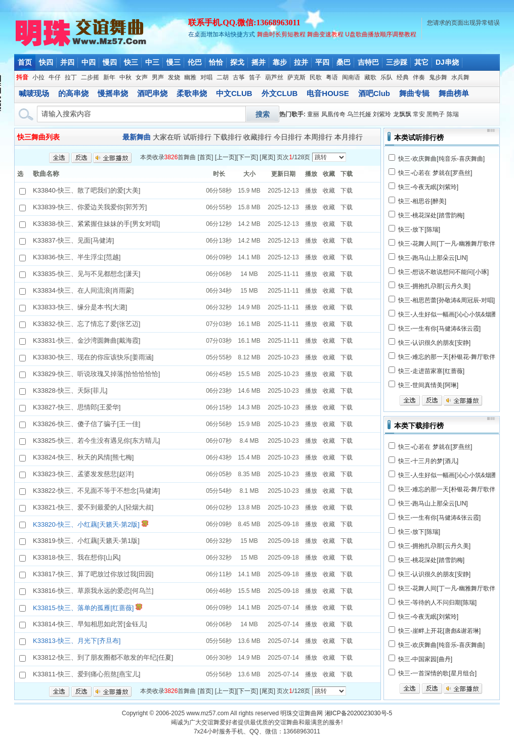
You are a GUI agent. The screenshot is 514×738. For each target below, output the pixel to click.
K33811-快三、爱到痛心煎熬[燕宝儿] (86, 674)
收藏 (329, 190)
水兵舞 (460, 77)
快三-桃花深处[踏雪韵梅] (431, 215)
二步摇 (90, 77)
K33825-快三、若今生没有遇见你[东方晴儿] (96, 440)
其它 (421, 62)
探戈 (237, 62)
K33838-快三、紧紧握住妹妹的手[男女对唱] (96, 223)
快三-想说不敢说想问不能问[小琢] (443, 271)
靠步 (280, 62)
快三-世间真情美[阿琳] (428, 385)
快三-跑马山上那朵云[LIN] (432, 257)
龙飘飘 (402, 114)
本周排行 (318, 137)
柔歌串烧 (192, 93)
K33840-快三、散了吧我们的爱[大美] (86, 190)
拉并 (301, 62)
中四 (88, 62)
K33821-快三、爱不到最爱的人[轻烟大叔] (93, 507)
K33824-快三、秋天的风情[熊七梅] (83, 457)
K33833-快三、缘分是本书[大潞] (80, 307)
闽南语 (351, 77)
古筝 (239, 77)
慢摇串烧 (113, 93)
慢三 (173, 62)
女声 (142, 77)
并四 (67, 62)
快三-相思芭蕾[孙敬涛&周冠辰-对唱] (446, 300)
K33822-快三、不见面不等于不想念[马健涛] (96, 490)
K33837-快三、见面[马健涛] (73, 240)
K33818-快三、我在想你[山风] (76, 557)
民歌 (316, 77)
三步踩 (396, 62)
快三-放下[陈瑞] (419, 229)
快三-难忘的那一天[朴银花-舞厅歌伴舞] (450, 356)
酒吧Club (374, 93)
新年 (109, 77)
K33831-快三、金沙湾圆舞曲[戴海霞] (86, 340)
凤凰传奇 (333, 114)
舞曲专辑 (414, 93)
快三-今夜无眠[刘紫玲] (428, 187)
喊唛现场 (34, 93)
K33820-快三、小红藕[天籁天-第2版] (86, 524)
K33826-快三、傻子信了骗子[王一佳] (86, 424)
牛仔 (55, 77)
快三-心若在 (414, 172)
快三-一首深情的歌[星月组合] (437, 673)
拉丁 (71, 77)
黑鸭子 (435, 114)
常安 (419, 114)
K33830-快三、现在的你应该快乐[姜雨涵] (93, 357)
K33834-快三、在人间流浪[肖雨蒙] (83, 290)
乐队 (386, 77)
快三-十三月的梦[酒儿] (428, 461)
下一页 (247, 157)
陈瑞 (453, 114)
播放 (311, 190)
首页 (25, 62)
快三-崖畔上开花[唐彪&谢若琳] (439, 630)
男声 (158, 77)
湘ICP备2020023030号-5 (358, 713)
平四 (322, 62)
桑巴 (343, 62)
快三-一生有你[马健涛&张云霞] (439, 328)
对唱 (206, 77)
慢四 (110, 62)
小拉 (38, 77)
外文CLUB (280, 93)
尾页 (268, 157)
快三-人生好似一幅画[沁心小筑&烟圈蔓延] (454, 314)
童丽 (313, 114)
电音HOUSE (328, 93)
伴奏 (419, 77)
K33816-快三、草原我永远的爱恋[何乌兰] (93, 590)
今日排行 (288, 137)
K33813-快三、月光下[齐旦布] (76, 640)
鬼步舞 (438, 77)
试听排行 (197, 137)
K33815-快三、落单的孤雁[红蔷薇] (83, 608)
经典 (403, 77)
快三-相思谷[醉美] (422, 201)
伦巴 (195, 62)
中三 (152, 62)
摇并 (258, 62)
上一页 (226, 157)
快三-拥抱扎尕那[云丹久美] (434, 286)
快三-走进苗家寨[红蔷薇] (431, 371)
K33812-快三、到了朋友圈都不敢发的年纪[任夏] (103, 657)
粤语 (332, 77)
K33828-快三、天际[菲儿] (70, 390)
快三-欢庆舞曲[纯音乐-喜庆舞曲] (441, 158)
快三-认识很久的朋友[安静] (434, 342)
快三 (131, 62)
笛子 (255, 77)
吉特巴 (368, 62)
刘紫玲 (382, 114)
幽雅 (190, 77)
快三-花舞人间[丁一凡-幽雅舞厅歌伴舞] (450, 243)
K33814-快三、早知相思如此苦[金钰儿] (90, 624)
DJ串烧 (447, 62)
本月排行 (348, 137)
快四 (46, 62)
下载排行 (227, 137)
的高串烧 (73, 93)
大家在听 (167, 137)
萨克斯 (296, 77)
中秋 (125, 77)
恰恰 (216, 62)
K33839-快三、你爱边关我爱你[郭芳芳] (90, 207)
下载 (346, 190)
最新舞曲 (136, 137)
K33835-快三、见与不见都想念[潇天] (86, 274)
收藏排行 (257, 137)
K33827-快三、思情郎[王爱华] (76, 407)
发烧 (174, 77)
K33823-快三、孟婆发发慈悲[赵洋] (83, 474)
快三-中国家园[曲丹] (425, 659)
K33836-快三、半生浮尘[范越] (76, 257)
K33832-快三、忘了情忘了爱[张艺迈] (86, 324)
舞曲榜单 (454, 93)
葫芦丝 (274, 77)
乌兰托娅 (359, 114)
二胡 (223, 77)
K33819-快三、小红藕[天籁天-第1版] (86, 540)
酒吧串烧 (152, 93)
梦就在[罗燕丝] (453, 172)
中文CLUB (234, 93)
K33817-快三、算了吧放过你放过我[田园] (93, 574)
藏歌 (370, 77)
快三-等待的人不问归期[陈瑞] (437, 602)
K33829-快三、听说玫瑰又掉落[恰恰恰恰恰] (96, 374)
